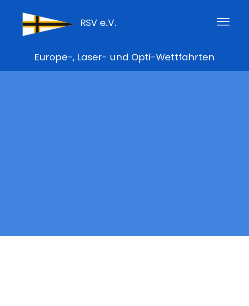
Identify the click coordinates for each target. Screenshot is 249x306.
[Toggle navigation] (223, 21)
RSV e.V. (98, 23)
